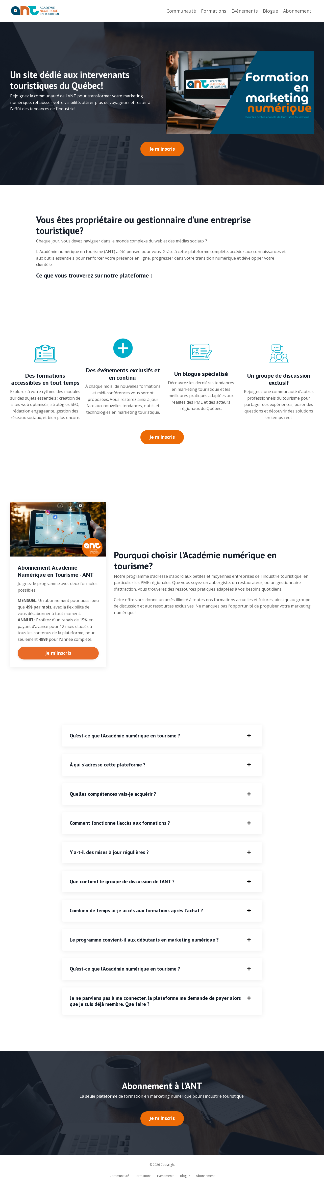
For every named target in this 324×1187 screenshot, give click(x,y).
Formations (213, 11)
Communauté (181, 11)
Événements (244, 11)
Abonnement (297, 11)
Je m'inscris (58, 653)
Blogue (270, 11)
